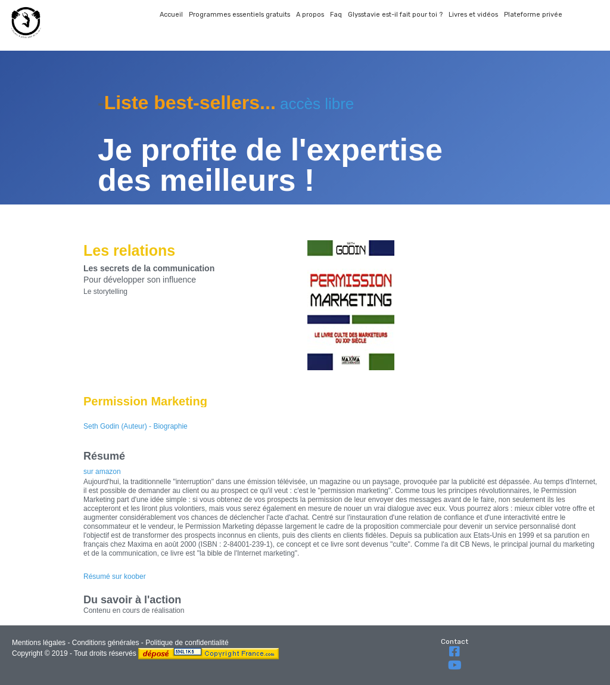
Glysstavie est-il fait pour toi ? (395, 14)
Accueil (171, 14)
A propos (310, 14)
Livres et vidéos (473, 14)
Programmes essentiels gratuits (239, 14)
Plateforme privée (533, 14)
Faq (336, 14)
